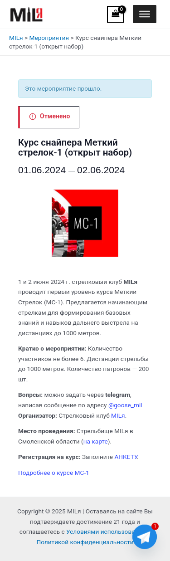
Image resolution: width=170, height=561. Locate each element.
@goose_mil (125, 405)
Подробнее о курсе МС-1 (53, 472)
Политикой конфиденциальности (84, 542)
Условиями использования (106, 531)
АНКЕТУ (125, 456)
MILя (16, 37)
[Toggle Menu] (144, 14)
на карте (95, 441)
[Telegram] (144, 537)
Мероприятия (49, 37)
